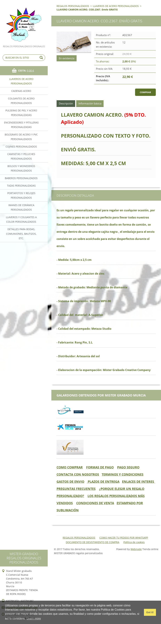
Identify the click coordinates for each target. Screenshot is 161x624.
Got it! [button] (150, 612)
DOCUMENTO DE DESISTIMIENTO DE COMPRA (92, 542)
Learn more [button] (34, 618)
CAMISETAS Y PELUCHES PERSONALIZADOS (21, 156)
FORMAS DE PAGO (100, 467)
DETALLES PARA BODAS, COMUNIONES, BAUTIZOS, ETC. (21, 234)
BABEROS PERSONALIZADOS (21, 178)
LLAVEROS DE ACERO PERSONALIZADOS (21, 81)
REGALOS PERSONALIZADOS (73, 6)
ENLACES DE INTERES (138, 481)
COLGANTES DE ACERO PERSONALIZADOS (21, 101)
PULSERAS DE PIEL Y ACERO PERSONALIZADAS (21, 113)
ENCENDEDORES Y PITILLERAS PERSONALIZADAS (21, 125)
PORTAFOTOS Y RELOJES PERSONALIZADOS (21, 195)
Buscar (42, 57)
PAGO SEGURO (128, 467)
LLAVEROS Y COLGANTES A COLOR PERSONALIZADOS (21, 219)
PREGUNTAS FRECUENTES (76, 489)
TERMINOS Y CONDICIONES (122, 474)
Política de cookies (134, 542)
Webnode (136, 549)
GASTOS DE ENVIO (70, 481)
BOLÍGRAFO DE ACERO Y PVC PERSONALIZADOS (21, 137)
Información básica (89, 103)
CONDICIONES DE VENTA (95, 503)
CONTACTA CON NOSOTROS (78, 474)
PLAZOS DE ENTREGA (103, 481)
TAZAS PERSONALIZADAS (21, 185)
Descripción (66, 103)
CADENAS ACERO (21, 91)
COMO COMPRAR (70, 467)
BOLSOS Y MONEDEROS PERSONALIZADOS (21, 168)
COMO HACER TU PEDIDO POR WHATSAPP (123, 537)
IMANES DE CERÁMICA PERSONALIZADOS (21, 207)
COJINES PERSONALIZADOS (21, 146)
